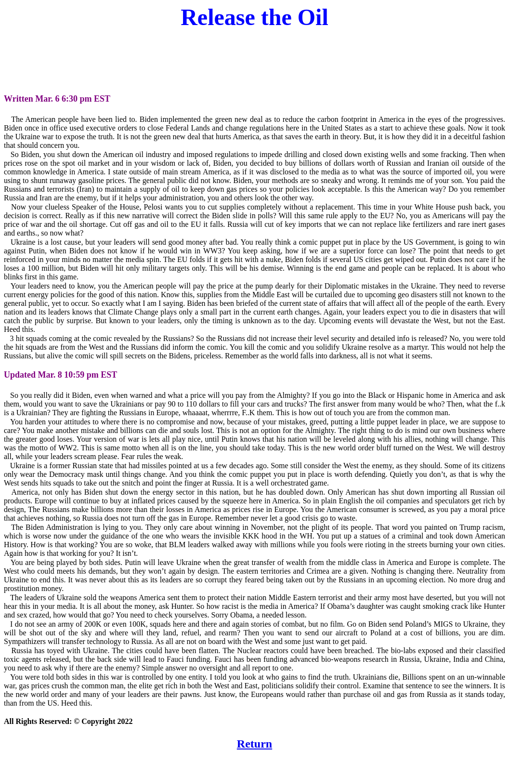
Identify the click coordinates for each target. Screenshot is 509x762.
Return (254, 743)
